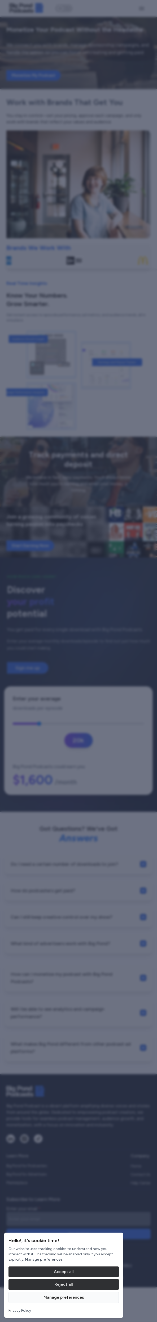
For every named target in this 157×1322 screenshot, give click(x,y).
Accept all (64, 1271)
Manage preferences (63, 1297)
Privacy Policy (19, 1310)
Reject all (63, 1284)
